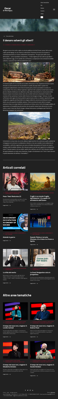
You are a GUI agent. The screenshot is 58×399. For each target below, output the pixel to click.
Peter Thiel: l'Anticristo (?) (12, 196)
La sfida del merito (9, 272)
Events (42, 11)
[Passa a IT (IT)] (42, 17)
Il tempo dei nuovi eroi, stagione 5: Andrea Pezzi (42, 327)
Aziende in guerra (9, 237)
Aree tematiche (45, 2)
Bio (41, 5)
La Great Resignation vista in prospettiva (40, 273)
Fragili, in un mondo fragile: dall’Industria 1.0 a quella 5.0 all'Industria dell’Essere (40, 198)
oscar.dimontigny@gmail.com (48, 394)
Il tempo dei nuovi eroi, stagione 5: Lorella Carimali (15, 327)
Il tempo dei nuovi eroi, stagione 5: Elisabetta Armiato (15, 365)
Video (42, 14)
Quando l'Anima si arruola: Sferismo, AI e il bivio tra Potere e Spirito (42, 239)
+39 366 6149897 (8, 395)
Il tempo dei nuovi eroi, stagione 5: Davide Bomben (42, 365)
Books (42, 8)
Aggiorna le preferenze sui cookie (20, 395)
